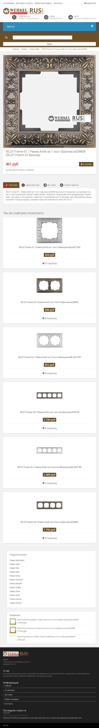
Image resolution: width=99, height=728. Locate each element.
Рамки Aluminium (17, 560)
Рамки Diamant (16, 579)
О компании (9, 3)
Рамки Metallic (16, 583)
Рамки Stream (16, 603)
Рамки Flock (15, 591)
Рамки (24, 49)
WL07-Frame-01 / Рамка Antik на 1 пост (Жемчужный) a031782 (49, 247)
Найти (49, 44)
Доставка (50, 185)
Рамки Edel (14, 572)
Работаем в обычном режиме (15, 715)
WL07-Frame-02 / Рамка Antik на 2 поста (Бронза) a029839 (49, 302)
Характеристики (30, 185)
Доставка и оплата (24, 3)
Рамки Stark (15, 595)
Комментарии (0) (69, 185)
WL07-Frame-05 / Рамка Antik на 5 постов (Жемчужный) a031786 (50, 467)
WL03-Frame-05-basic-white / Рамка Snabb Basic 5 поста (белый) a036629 (46, 636)
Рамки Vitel (14, 568)
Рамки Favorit (15, 599)
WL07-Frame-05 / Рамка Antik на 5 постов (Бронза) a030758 (49, 412)
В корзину (86, 164)
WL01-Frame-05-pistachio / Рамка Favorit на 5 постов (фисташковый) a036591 (48, 619)
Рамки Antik (34, 49)
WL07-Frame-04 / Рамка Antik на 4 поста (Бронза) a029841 (49, 522)
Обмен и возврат (11, 699)
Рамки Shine (15, 576)
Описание (11, 185)
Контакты (58, 3)
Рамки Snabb (15, 587)
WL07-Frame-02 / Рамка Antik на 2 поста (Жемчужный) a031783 (49, 357)
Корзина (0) (90, 3)
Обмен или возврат (43, 3)
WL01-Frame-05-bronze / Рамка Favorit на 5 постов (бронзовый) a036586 (46, 628)
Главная (15, 49)
